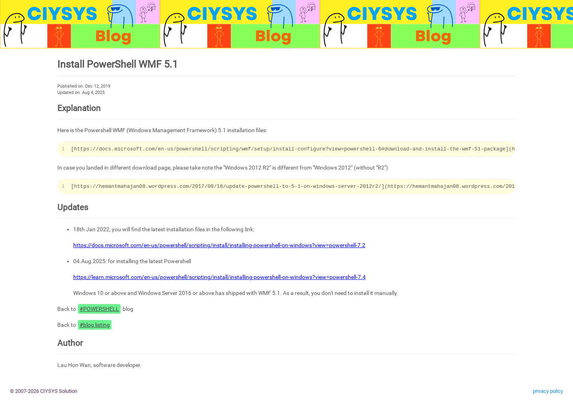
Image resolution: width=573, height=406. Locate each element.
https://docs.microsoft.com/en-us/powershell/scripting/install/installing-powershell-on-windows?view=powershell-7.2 (219, 245)
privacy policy (548, 391)
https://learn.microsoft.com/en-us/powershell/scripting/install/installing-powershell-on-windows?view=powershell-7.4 (219, 277)
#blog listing (95, 325)
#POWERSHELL (99, 309)
